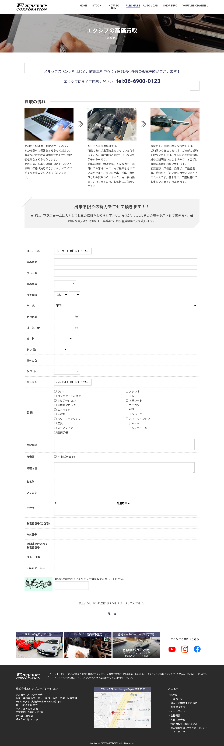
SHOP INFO (170, 5)
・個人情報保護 (188, 728)
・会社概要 (174, 715)
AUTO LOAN (150, 5)
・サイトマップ (176, 732)
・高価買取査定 (176, 707)
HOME (84, 5)
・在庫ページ (175, 699)
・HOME (172, 694)
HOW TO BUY (113, 7)
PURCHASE (133, 5)
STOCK (96, 5)
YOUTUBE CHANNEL (195, 5)
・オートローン (176, 711)
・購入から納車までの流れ (182, 703)
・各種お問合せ (176, 719)
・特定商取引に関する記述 (182, 724)
